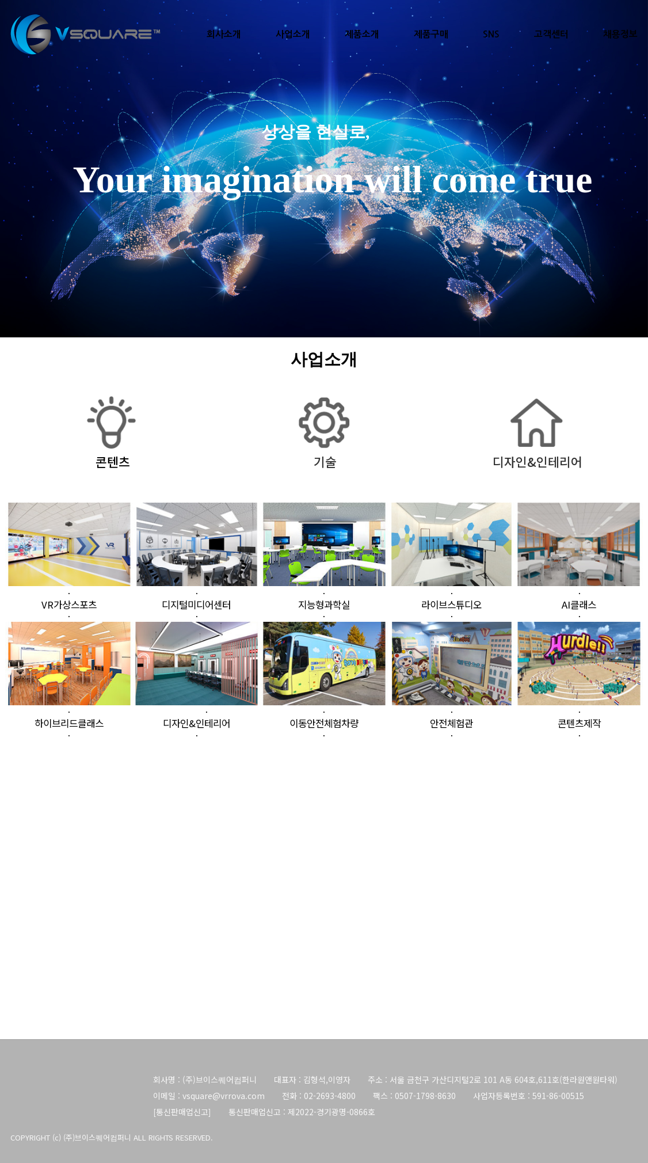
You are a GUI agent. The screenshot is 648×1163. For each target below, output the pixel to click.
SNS (491, 34)
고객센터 (551, 34)
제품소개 (362, 34)
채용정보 (620, 34)
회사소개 (224, 34)
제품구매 (431, 34)
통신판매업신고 (182, 1112)
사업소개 (293, 34)
